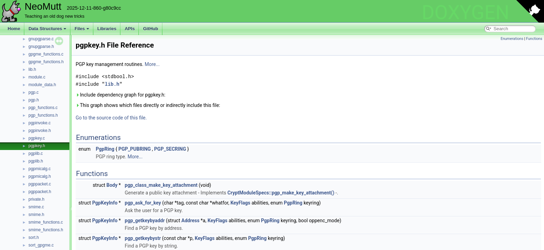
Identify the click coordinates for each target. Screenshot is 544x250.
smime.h (36, 214)
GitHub (150, 28)
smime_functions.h (45, 229)
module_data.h (42, 84)
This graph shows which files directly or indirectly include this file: (148, 105)
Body (112, 185)
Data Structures (47, 28)
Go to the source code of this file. (111, 117)
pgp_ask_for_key (143, 203)
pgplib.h (35, 161)
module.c (36, 77)
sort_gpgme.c (41, 245)
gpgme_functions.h (45, 61)
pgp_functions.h (43, 115)
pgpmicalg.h (39, 176)
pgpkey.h (36, 145)
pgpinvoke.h (39, 130)
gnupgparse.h (41, 46)
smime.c (36, 207)
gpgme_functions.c (45, 54)
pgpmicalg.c (39, 168)
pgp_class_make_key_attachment (161, 185)
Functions (534, 38)
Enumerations (512, 38)
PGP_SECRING (170, 149)
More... (152, 64)
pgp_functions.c (43, 107)
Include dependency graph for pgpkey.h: (120, 95)
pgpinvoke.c (39, 122)
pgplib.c (35, 153)
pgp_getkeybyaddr (145, 220)
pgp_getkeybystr (143, 238)
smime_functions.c (45, 222)
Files (82, 28)
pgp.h (33, 100)
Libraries (107, 28)
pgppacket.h (39, 191)
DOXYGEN (465, 12)
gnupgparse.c (41, 38)
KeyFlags (240, 203)
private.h (36, 199)
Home (14, 28)
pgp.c (33, 92)
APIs (130, 28)
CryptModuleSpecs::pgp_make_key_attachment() (281, 192)
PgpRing (105, 149)
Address (190, 220)
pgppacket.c (39, 184)
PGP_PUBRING (134, 149)
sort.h (33, 237)
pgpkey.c (36, 138)
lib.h (32, 69)
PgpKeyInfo (105, 203)
